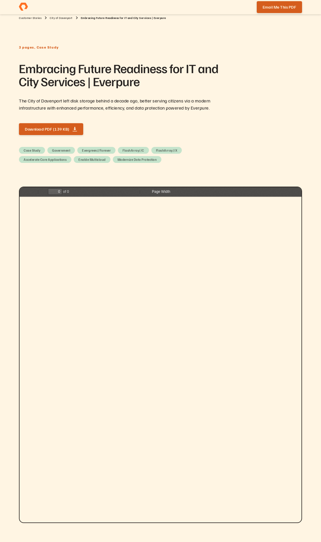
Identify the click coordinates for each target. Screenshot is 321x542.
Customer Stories (30, 18)
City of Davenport (61, 18)
